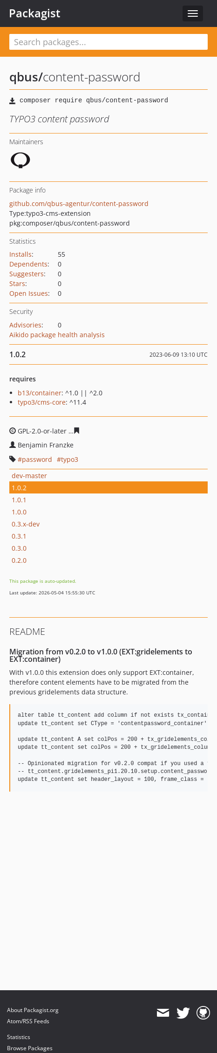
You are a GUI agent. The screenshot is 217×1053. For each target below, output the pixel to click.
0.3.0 (19, 548)
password (37, 459)
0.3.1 (19, 536)
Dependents (28, 264)
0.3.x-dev (26, 524)
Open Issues (28, 293)
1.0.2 (19, 487)
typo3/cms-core (42, 402)
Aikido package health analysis (57, 334)
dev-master (29, 475)
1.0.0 (19, 511)
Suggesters (26, 273)
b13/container (39, 392)
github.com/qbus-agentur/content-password (79, 203)
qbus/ (26, 76)
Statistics (18, 1037)
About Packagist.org (33, 1010)
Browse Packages (30, 1048)
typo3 (69, 459)
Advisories (25, 324)
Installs (20, 254)
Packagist (35, 13)
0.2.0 (19, 560)
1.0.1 (19, 499)
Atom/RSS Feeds (28, 1021)
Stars (17, 283)
